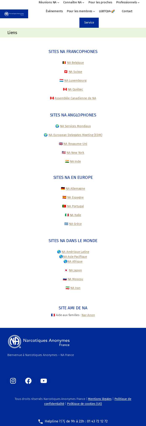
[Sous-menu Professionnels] (138, 2)
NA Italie (75, 215)
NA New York (75, 152)
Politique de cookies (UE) (84, 404)
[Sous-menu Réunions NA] (58, 2)
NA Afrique (74, 261)
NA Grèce (75, 224)
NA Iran (75, 288)
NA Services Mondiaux (75, 126)
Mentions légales (100, 399)
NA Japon (75, 270)
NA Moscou (75, 279)
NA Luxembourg (75, 80)
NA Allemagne (75, 188)
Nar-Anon (88, 315)
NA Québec (75, 89)
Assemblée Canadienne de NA (75, 98)
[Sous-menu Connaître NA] (83, 2)
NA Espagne (75, 197)
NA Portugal (75, 206)
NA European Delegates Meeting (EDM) (75, 135)
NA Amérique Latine (75, 252)
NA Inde (75, 161)
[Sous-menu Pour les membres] (94, 11)
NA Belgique (75, 63)
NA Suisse (75, 72)
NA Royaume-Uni (75, 144)
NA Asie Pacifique (75, 257)
